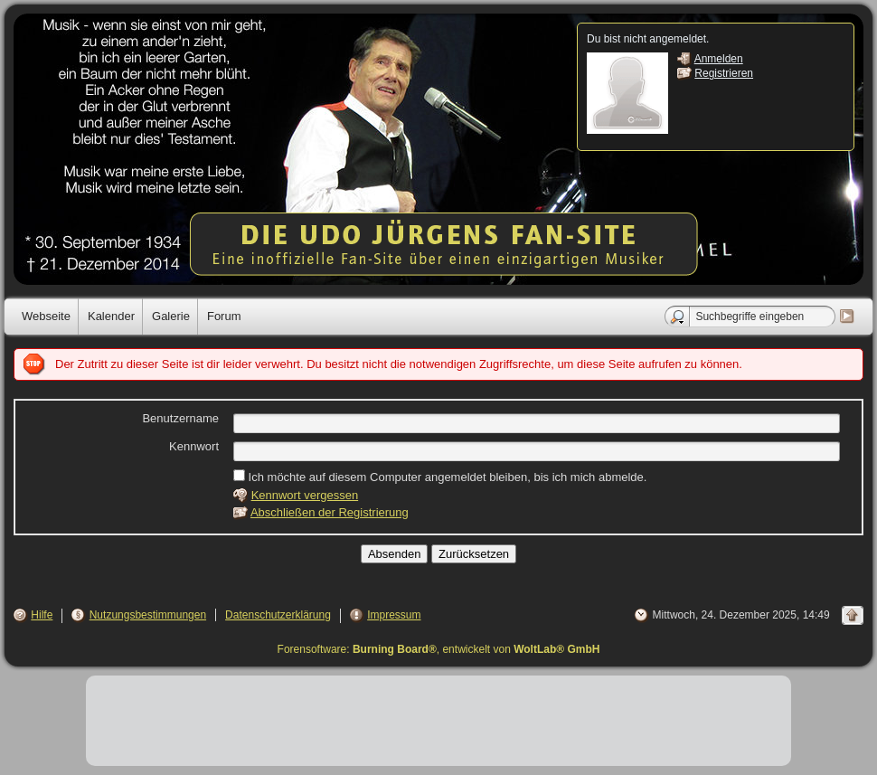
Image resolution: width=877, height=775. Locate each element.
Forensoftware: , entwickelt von (439, 649)
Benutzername (180, 418)
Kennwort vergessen (305, 495)
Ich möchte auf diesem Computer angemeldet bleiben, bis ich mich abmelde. (439, 476)
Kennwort (194, 446)
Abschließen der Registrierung (329, 512)
